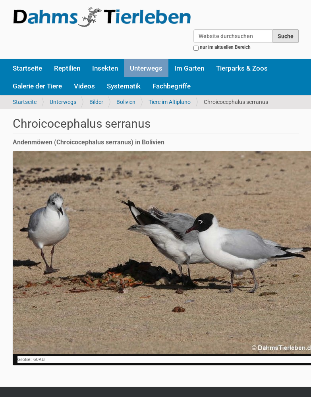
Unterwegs (146, 68)
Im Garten (189, 68)
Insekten (105, 68)
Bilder (96, 102)
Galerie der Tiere (37, 86)
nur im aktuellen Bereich (225, 47)
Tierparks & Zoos (242, 68)
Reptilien (67, 68)
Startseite (27, 68)
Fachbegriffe (172, 86)
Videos (84, 86)
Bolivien (125, 102)
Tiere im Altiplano (170, 102)
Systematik (124, 86)
